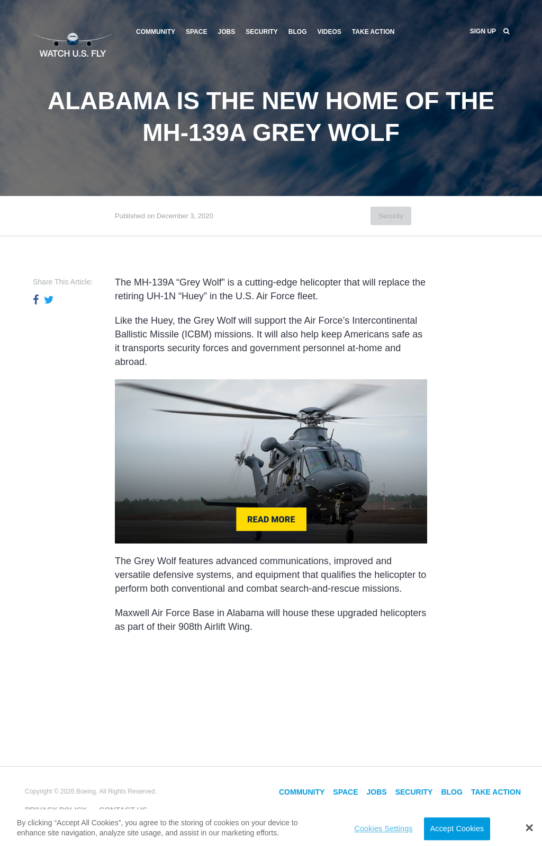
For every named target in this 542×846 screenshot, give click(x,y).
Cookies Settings (383, 828)
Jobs (226, 31)
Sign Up (483, 31)
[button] (529, 827)
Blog (297, 31)
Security (262, 31)
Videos (329, 31)
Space (196, 31)
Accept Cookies (457, 828)
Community (155, 31)
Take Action (373, 31)
